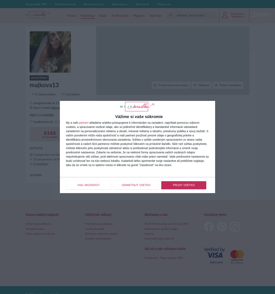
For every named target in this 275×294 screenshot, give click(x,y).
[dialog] (137, 147)
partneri (83, 122)
